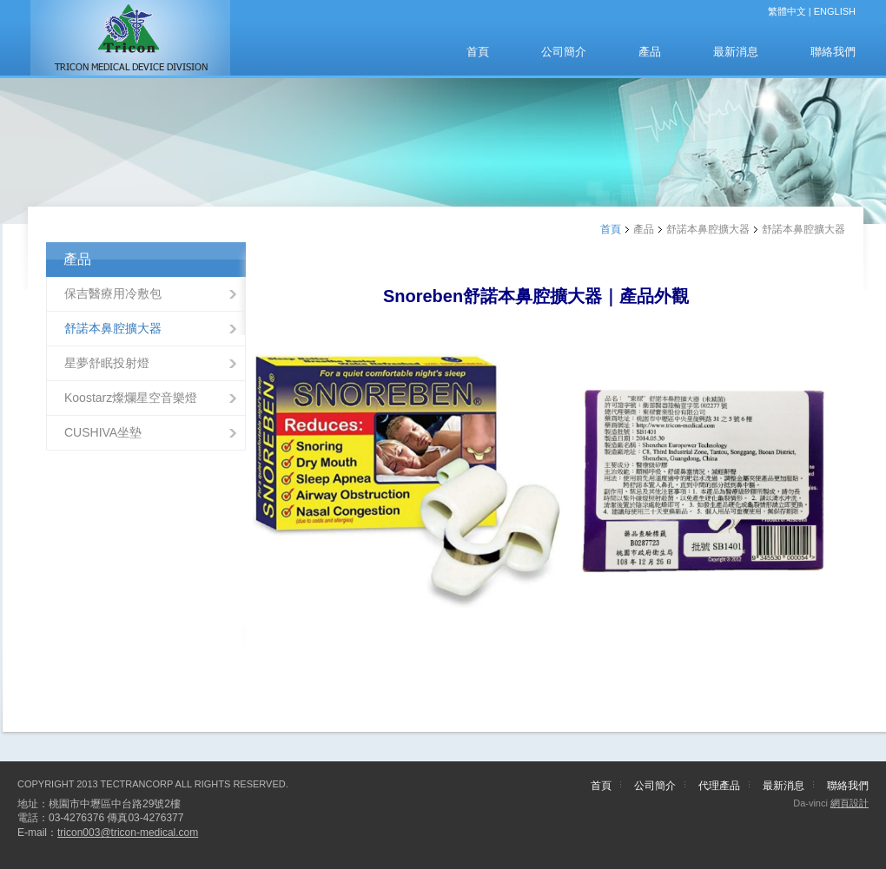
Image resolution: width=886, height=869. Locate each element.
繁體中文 (787, 11)
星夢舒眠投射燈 (106, 363)
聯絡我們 (833, 51)
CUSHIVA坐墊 (103, 432)
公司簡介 (563, 51)
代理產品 (719, 786)
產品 (649, 51)
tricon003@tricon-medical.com (127, 832)
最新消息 (735, 51)
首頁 (477, 51)
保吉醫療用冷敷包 (113, 293)
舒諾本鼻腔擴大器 (113, 328)
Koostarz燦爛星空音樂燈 (130, 398)
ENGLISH (835, 11)
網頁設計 (849, 803)
